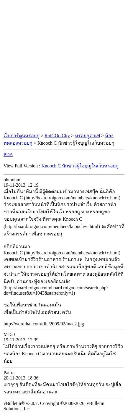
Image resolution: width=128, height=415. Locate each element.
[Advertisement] (64, 66)
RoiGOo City (57, 135)
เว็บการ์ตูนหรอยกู (22, 135)
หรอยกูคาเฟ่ (87, 135)
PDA (8, 154)
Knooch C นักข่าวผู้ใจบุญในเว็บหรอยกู (80, 165)
